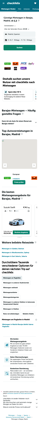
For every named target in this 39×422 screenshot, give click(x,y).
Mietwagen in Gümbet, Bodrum (13, 249)
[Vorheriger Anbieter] (5, 165)
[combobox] (10, 26)
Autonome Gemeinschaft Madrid (15, 417)
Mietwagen (11, 415)
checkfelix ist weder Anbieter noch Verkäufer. (20, 399)
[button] (3, 3)
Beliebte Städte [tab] (28, 314)
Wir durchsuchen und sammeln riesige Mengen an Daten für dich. (20, 403)
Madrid (29, 417)
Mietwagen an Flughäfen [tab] (12, 278)
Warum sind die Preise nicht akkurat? (20, 407)
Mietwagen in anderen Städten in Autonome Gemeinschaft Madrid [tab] (19, 303)
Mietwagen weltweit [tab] (10, 287)
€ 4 (15, 21)
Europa (19, 415)
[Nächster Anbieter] (34, 165)
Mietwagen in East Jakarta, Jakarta (14, 256)
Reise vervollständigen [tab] (11, 314)
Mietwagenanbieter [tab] (10, 292)
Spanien (26, 415)
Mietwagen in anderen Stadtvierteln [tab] (16, 283)
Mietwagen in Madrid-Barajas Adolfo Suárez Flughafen (17, 325)
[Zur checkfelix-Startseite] (13, 3)
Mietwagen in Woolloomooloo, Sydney (15, 252)
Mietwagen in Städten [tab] (11, 309)
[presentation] (19, 20)
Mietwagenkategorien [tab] (11, 297)
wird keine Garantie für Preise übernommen (19, 393)
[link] (19, 182)
